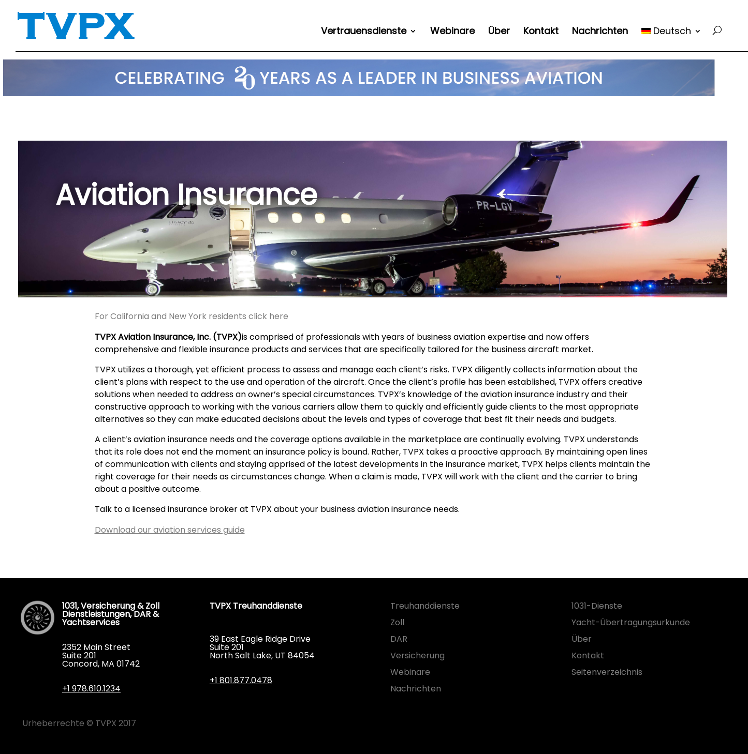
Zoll (397, 622)
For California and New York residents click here (191, 316)
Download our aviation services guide (170, 530)
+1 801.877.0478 (241, 680)
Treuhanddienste (425, 606)
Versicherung (417, 655)
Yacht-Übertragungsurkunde (630, 622)
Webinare (452, 32)
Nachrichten (600, 32)
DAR (398, 639)
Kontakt (541, 32)
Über (499, 32)
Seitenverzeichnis (606, 672)
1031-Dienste (596, 606)
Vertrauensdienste (363, 32)
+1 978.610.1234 (91, 689)
